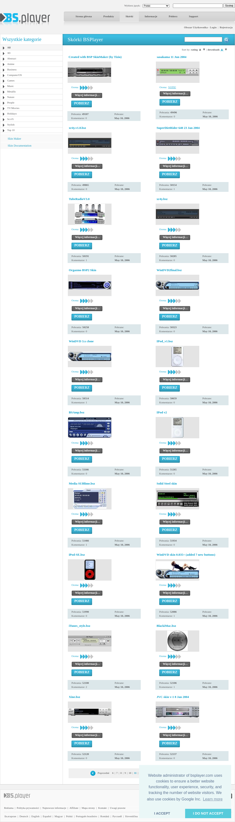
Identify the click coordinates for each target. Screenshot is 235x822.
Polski (69, 816)
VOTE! (172, 87)
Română (104, 816)
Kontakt (102, 807)
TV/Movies (13, 108)
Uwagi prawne (117, 807)
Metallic (11, 91)
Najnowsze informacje (54, 807)
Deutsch (23, 816)
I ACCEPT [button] (162, 813)
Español (47, 816)
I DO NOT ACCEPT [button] (208, 813)
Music (10, 86)
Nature (10, 97)
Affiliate (74, 807)
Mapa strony (88, 807)
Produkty (108, 16)
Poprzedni (103, 772)
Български (10, 816)
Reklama (8, 807)
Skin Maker (14, 138)
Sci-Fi (10, 119)
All (9, 47)
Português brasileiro (86, 816)
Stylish (11, 124)
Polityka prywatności (28, 807)
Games (11, 80)
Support (193, 16)
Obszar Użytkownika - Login (200, 27)
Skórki (129, 16)
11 (135, 772)
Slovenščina (131, 816)
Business (12, 69)
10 (130, 772)
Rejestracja (226, 27)
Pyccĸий (117, 816)
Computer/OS (14, 75)
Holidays (12, 113)
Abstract (11, 58)
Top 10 (11, 130)
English (35, 816)
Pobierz (173, 16)
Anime (10, 64)
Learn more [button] (213, 799)
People (10, 102)
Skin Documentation (19, 145)
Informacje (151, 16)
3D (8, 52)
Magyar (58, 816)
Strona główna (84, 16)
